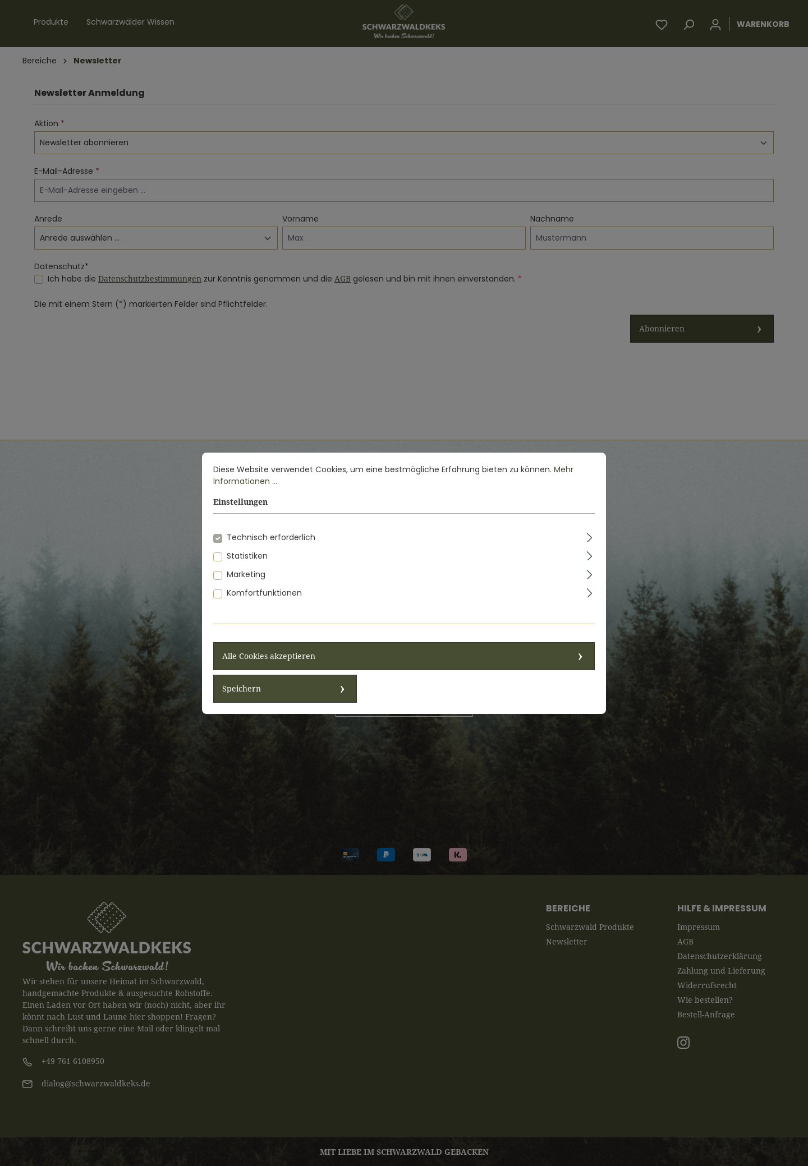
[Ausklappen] (590, 546)
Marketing (246, 584)
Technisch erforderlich (271, 547)
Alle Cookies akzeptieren (268, 666)
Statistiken (247, 566)
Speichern (241, 698)
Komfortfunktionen (264, 603)
